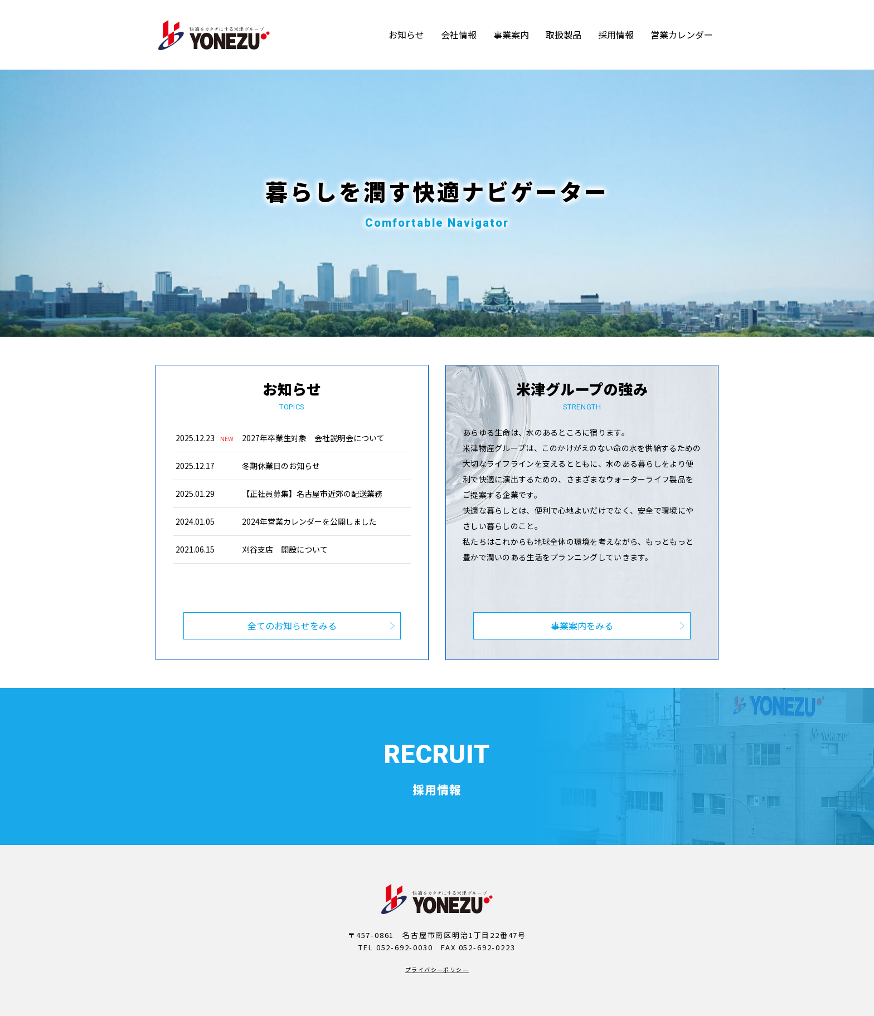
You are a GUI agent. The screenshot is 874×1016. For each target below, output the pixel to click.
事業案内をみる (582, 600)
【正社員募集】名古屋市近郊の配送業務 (312, 493)
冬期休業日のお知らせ (281, 465)
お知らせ (406, 34)
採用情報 (616, 34)
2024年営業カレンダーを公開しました (309, 521)
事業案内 (511, 34)
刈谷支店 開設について (285, 549)
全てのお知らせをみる (292, 600)
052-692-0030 (404, 922)
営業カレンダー (681, 34)
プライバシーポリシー (437, 944)
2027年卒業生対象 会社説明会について (313, 437)
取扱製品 (563, 34)
